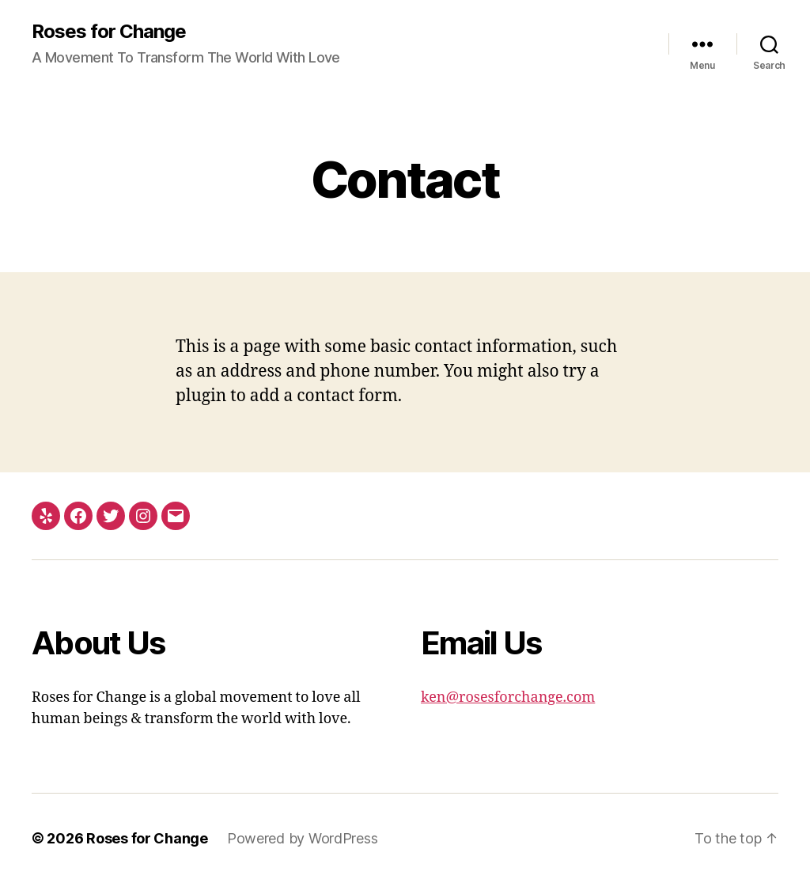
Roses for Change (109, 31)
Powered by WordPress (302, 838)
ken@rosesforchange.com (508, 697)
